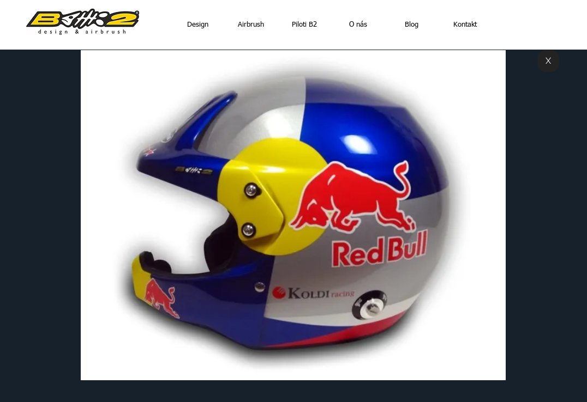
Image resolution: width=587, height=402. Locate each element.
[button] (293, 215)
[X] (548, 61)
